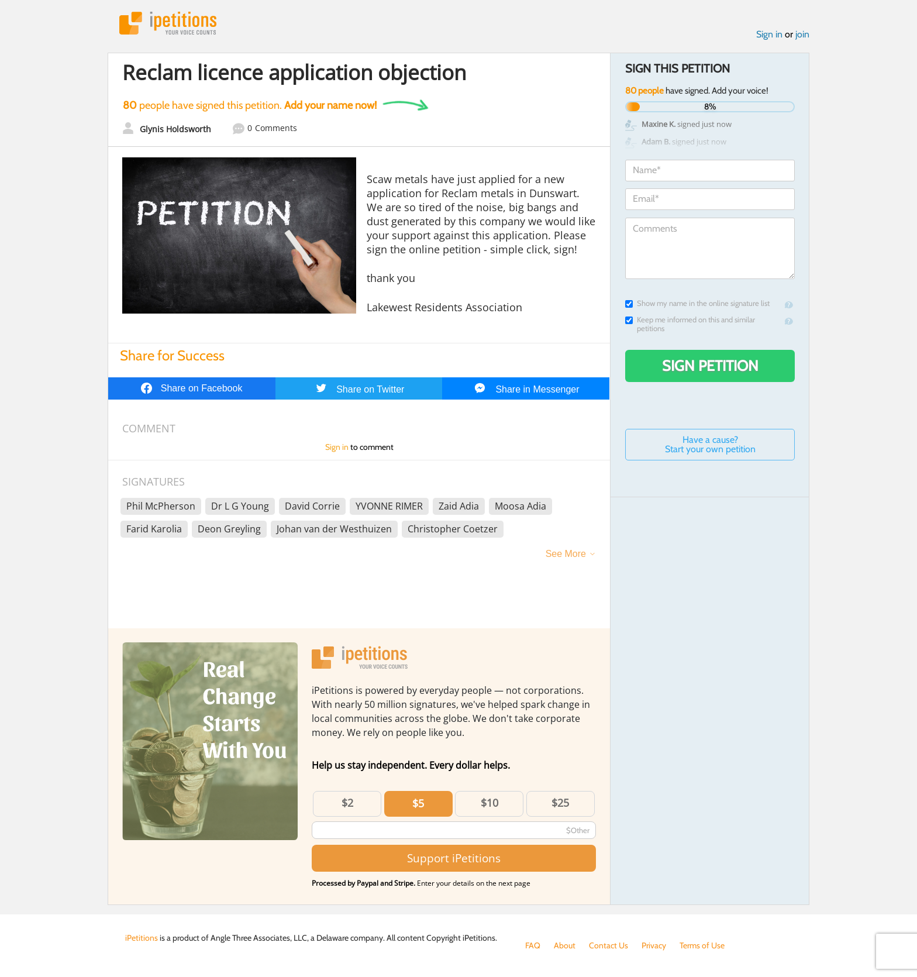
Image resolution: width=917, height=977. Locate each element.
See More (566, 554)
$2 (347, 803)
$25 (560, 803)
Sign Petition (710, 365)
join (802, 34)
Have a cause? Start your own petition (710, 444)
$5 (418, 803)
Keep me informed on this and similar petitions (690, 324)
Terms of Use (702, 945)
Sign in (769, 34)
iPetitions (167, 23)
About (564, 945)
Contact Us (608, 945)
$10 (489, 803)
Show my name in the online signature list (697, 303)
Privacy (654, 945)
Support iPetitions (454, 858)
